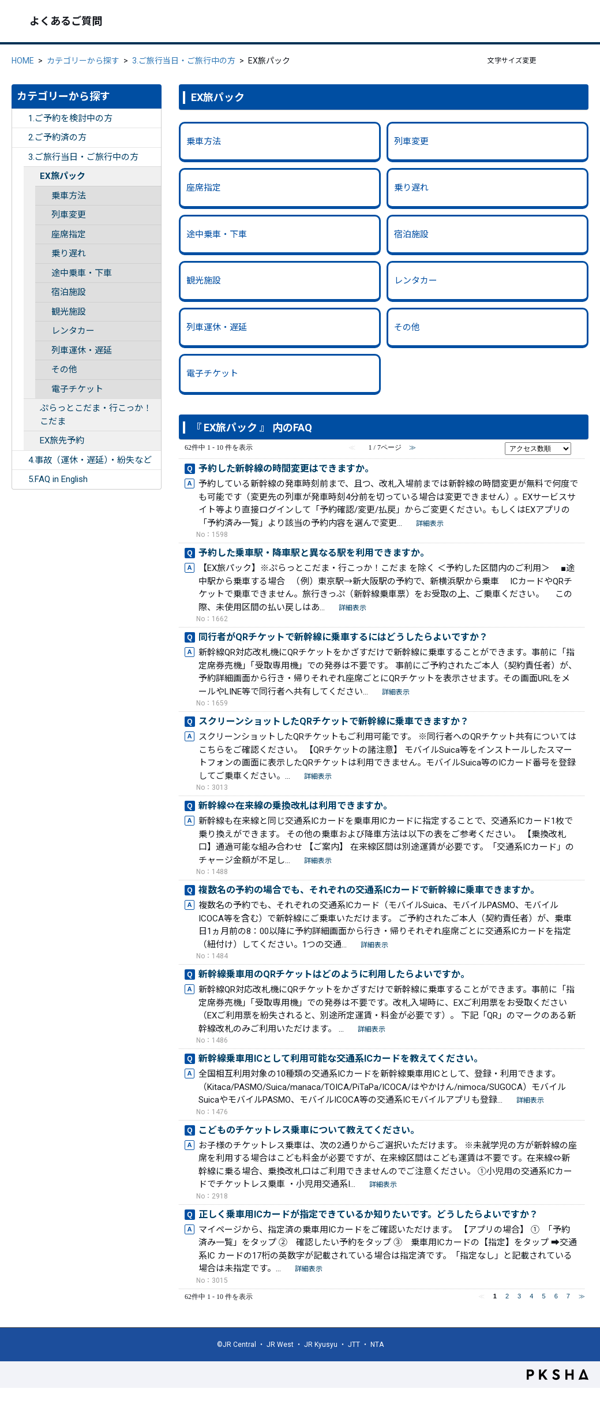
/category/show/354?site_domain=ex (32, 408)
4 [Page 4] (531, 1296)
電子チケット (77, 389)
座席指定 (68, 234)
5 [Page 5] (543, 1296)
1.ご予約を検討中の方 (70, 118)
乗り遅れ (68, 253)
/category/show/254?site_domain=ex (20, 157)
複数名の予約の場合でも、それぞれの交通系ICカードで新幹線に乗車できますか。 (368, 889)
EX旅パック (62, 176)
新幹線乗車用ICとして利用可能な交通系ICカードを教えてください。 (340, 1058)
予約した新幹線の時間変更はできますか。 (286, 468)
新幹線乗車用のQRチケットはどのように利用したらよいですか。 (334, 974)
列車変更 (68, 215)
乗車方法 (68, 196)
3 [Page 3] (519, 1296)
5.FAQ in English (58, 479)
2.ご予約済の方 (57, 137)
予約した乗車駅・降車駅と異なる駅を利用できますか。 (313, 552)
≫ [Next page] (582, 1296)
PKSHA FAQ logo (557, 1374)
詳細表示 (430, 524)
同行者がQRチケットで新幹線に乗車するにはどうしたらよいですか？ (343, 637)
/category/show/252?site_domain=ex (20, 118)
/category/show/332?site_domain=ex (20, 479)
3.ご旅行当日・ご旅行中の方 (183, 60)
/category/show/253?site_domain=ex (20, 137)
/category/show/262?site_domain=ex (32, 440)
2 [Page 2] (507, 1296)
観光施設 (68, 312)
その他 (64, 369)
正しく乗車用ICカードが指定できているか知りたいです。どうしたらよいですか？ (368, 1214)
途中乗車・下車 (81, 273)
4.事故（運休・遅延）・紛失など (90, 460)
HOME (23, 60)
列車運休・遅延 (81, 350)
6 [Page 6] (556, 1296)
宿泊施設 (68, 292)
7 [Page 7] (568, 1296)
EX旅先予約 (62, 440)
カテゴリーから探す (83, 60)
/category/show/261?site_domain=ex (32, 176)
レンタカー (73, 331)
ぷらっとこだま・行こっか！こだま (96, 415)
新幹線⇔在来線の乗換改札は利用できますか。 (295, 805)
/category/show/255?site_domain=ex (20, 460)
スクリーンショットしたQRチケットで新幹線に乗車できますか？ (333, 721)
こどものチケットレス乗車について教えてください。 (308, 1130)
